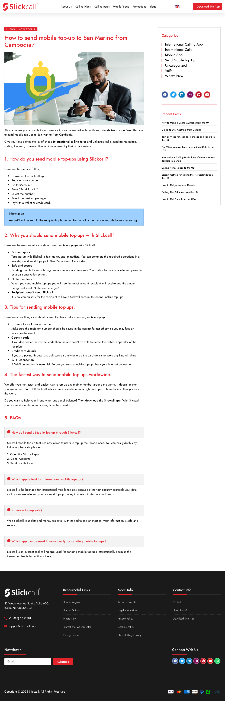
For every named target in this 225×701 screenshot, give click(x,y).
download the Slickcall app (103, 400)
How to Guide (71, 610)
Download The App (185, 619)
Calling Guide (71, 635)
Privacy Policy (126, 619)
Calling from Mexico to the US (178, 167)
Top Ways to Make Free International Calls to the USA (188, 148)
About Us (66, 7)
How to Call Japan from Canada (178, 185)
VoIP (168, 70)
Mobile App (173, 54)
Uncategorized (176, 65)
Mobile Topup (121, 7)
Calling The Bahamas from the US (180, 192)
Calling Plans (83, 7)
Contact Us (179, 602)
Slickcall (9, 130)
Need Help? (180, 610)
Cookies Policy (127, 627)
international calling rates (69, 141)
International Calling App (184, 44)
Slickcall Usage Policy (131, 635)
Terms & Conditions (130, 602)
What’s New (70, 619)
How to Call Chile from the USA (179, 199)
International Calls (178, 49)
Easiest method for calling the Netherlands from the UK (187, 176)
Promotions (139, 7)
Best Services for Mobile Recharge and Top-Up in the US (188, 138)
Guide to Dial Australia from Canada (181, 129)
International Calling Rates (79, 627)
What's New (174, 76)
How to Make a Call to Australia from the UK (185, 122)
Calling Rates (102, 7)
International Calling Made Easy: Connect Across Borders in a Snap (188, 159)
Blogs (152, 7)
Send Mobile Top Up (180, 60)
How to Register (72, 602)
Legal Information (128, 610)
